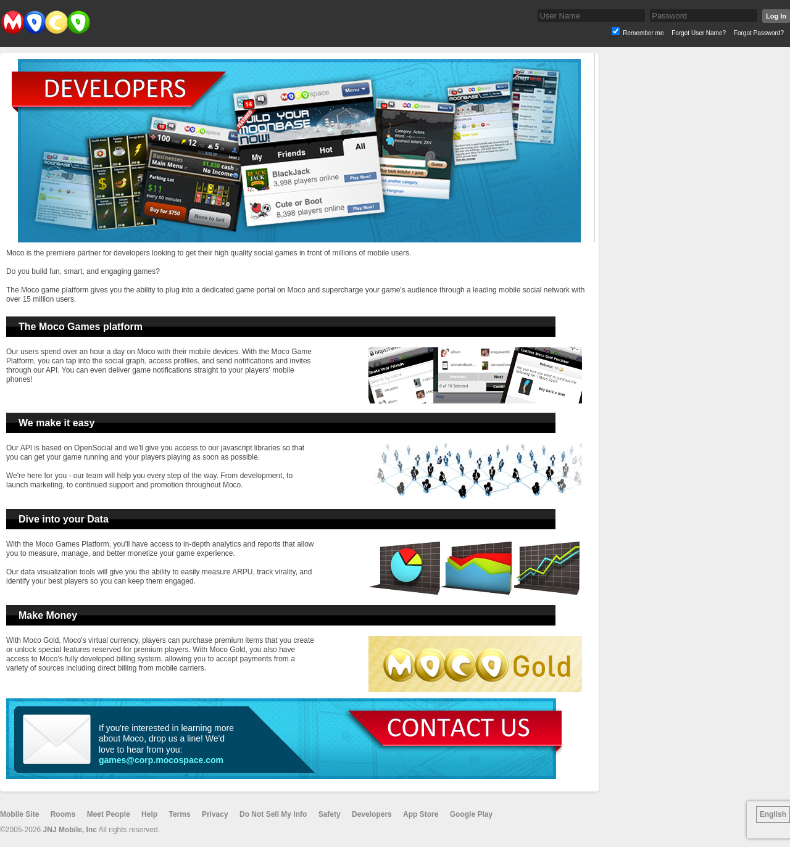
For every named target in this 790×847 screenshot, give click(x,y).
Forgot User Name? (699, 33)
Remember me (643, 33)
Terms (179, 814)
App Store (420, 814)
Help (149, 814)
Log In (776, 16)
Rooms (63, 814)
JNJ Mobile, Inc (70, 829)
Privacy (215, 814)
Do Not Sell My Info (273, 814)
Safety (329, 814)
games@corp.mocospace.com (161, 760)
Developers (372, 814)
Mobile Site (19, 814)
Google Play (471, 814)
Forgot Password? (759, 33)
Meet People (108, 814)
